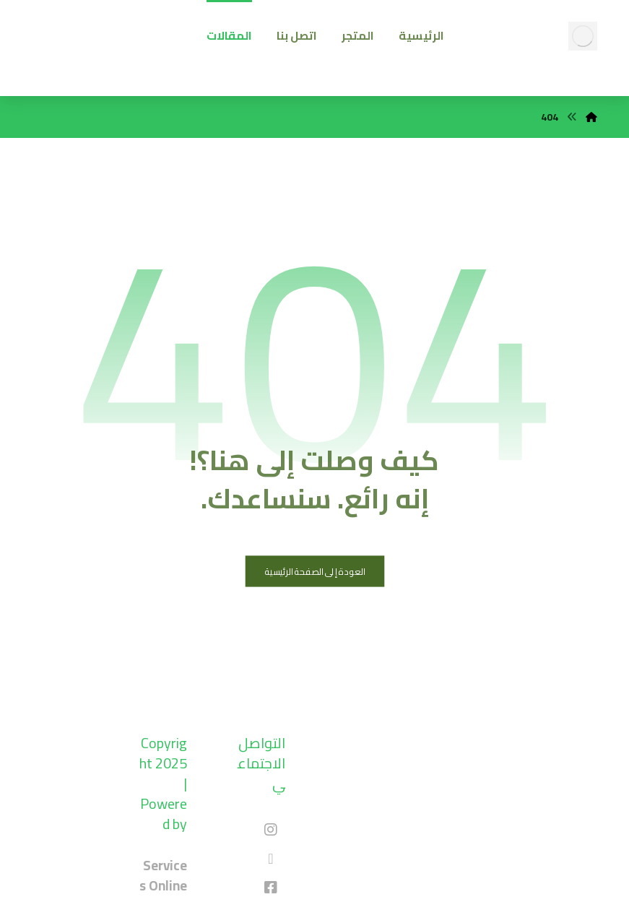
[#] (270, 829)
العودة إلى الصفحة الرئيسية (314, 571)
